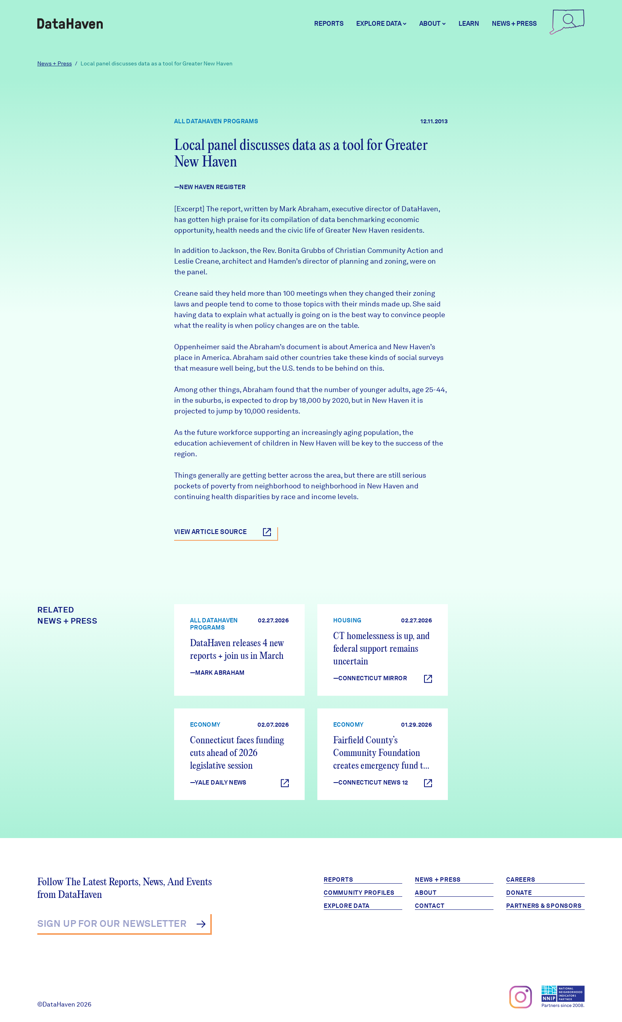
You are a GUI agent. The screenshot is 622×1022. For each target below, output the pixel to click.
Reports (329, 23)
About (426, 892)
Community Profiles (359, 892)
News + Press (514, 23)
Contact (429, 905)
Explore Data (347, 905)
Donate (519, 892)
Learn (469, 23)
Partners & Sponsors (544, 905)
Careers (520, 879)
